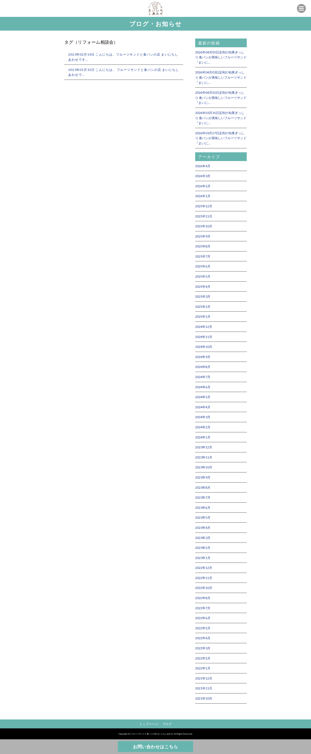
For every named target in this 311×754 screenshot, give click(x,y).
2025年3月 (202, 296)
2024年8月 (202, 367)
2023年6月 (202, 507)
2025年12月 (203, 206)
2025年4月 (202, 286)
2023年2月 (202, 547)
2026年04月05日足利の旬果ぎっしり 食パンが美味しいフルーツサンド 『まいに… (221, 57)
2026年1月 (202, 196)
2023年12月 (203, 447)
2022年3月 (202, 648)
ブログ (167, 724)
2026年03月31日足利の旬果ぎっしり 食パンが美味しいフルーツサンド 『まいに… (221, 118)
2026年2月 (202, 186)
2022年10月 (203, 588)
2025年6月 (202, 266)
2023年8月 (202, 487)
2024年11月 (203, 337)
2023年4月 (202, 527)
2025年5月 (202, 276)
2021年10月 (203, 698)
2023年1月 (202, 558)
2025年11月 (203, 216)
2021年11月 (203, 688)
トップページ (148, 724)
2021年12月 (203, 678)
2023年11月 (203, 457)
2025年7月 (202, 256)
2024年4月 (202, 407)
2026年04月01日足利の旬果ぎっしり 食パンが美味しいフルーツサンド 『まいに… (221, 97)
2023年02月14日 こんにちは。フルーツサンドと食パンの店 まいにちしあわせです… (123, 56)
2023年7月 (202, 497)
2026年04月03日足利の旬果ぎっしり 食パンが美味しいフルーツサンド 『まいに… (221, 77)
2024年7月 (202, 377)
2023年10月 (203, 467)
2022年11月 (203, 578)
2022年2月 (202, 658)
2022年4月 (202, 638)
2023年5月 (202, 517)
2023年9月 (202, 477)
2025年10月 (203, 226)
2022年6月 (202, 618)
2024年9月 (202, 357)
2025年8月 (202, 246)
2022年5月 (202, 628)
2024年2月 (202, 427)
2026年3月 (202, 176)
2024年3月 (202, 417)
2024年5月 (202, 397)
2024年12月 (203, 326)
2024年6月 (202, 387)
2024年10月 (203, 347)
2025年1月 (202, 316)
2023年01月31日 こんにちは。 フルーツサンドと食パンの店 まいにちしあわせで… (123, 72)
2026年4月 (202, 166)
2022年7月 (202, 608)
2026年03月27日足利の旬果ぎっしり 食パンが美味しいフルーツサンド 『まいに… (221, 138)
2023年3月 (202, 538)
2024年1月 (202, 437)
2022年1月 (202, 668)
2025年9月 (202, 236)
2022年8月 (202, 598)
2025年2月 (202, 306)
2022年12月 (203, 568)
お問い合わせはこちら (155, 746)
